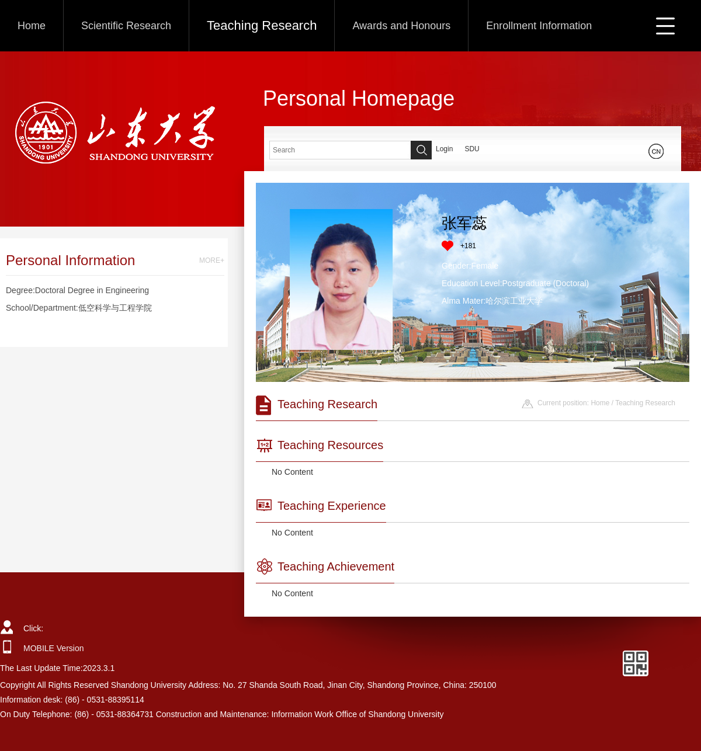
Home (32, 26)
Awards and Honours (401, 26)
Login (444, 149)
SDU (471, 149)
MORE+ (211, 260)
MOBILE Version (53, 648)
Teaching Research (262, 25)
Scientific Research (126, 26)
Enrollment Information (539, 26)
